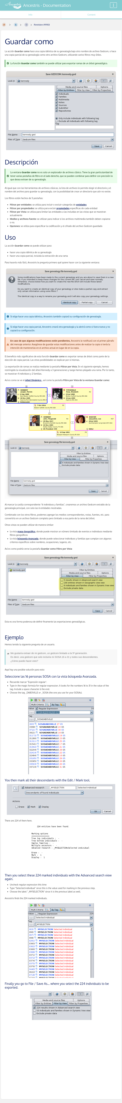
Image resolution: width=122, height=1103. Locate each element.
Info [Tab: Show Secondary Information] (30, 14)
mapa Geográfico (26, 531)
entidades (81, 204)
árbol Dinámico (33, 380)
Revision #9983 (42, 24)
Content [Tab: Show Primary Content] (91, 14)
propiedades (62, 208)
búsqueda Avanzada (27, 538)
